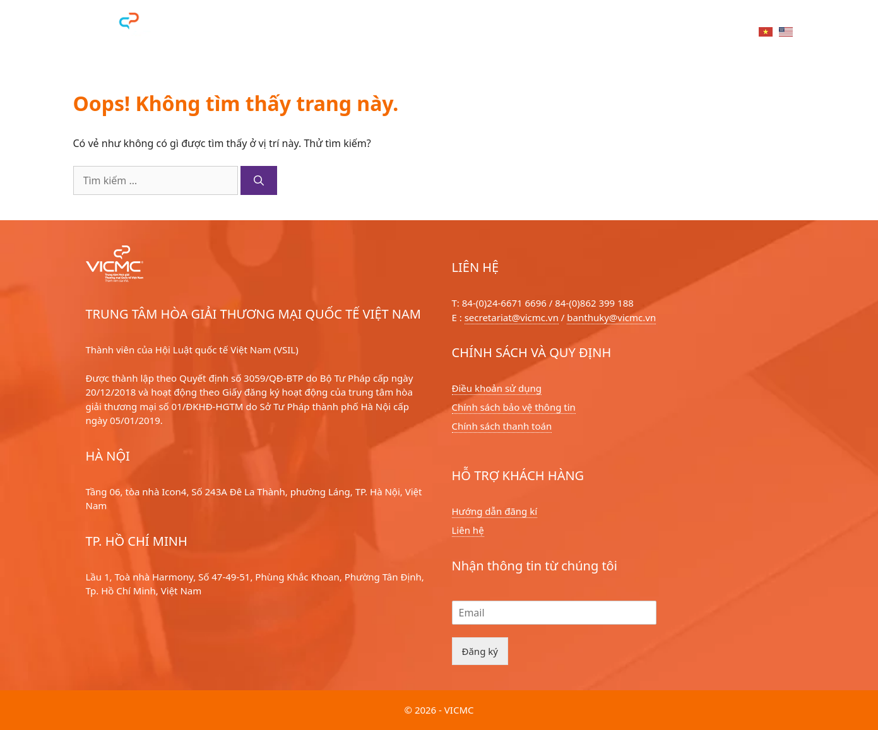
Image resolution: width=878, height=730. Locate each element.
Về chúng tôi (493, 33)
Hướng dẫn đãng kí (495, 511)
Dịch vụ (336, 33)
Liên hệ (724, 33)
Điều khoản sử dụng (497, 388)
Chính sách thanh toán (502, 426)
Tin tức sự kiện (583, 33)
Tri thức (662, 33)
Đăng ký (480, 651)
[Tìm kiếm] (258, 180)
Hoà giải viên (409, 33)
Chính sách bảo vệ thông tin (514, 407)
